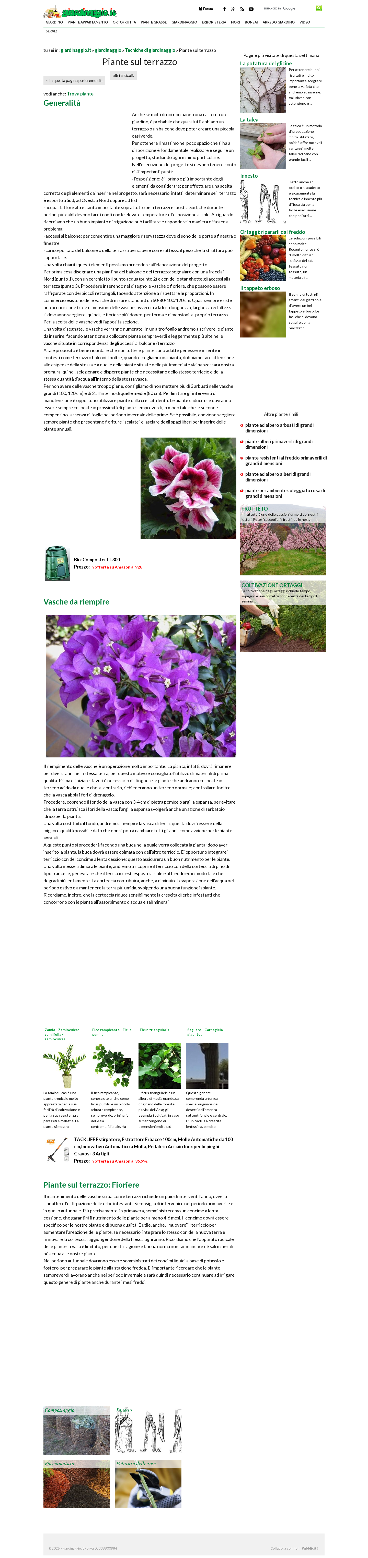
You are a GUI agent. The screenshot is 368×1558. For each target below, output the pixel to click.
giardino (54, 22)
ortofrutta (124, 22)
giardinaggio (184, 22)
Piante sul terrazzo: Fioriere (91, 1184)
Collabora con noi (284, 1548)
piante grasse (154, 22)
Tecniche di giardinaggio (150, 50)
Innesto (124, 1410)
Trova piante (80, 93)
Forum (206, 9)
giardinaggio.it (76, 50)
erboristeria (214, 22)
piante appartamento (88, 22)
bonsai (251, 22)
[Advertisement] (103, 44)
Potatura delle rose (136, 1464)
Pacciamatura (59, 1464)
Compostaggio (59, 1410)
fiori (235, 22)
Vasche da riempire (76, 601)
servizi (52, 31)
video (305, 22)
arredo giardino (279, 22)
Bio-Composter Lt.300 (97, 559)
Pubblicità (310, 1548)
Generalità (61, 102)
